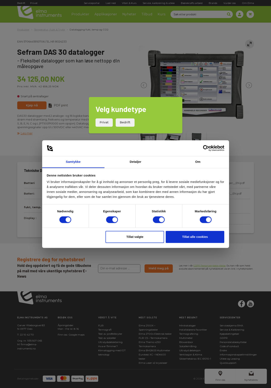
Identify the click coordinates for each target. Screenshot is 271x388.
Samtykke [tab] (73, 162)
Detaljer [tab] (135, 162)
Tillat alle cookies (195, 237)
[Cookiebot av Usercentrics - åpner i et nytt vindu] (206, 148)
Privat (104, 122)
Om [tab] (197, 162)
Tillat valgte (134, 237)
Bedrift (125, 122)
